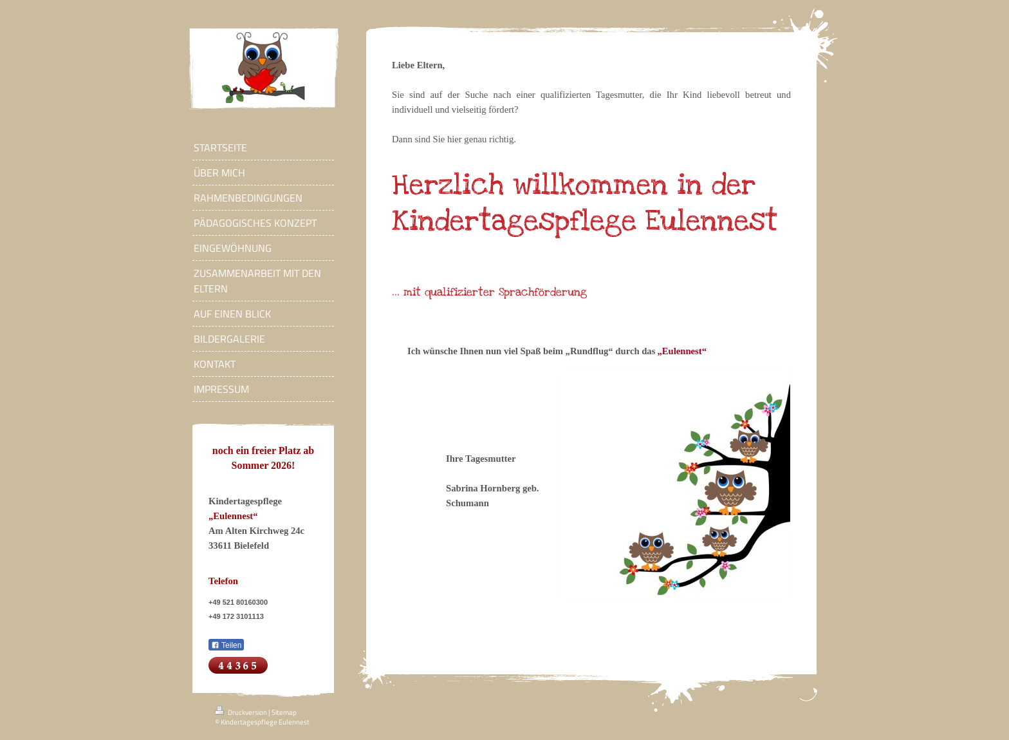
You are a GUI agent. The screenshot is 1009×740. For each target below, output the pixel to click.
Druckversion (241, 712)
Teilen (226, 645)
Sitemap (284, 712)
